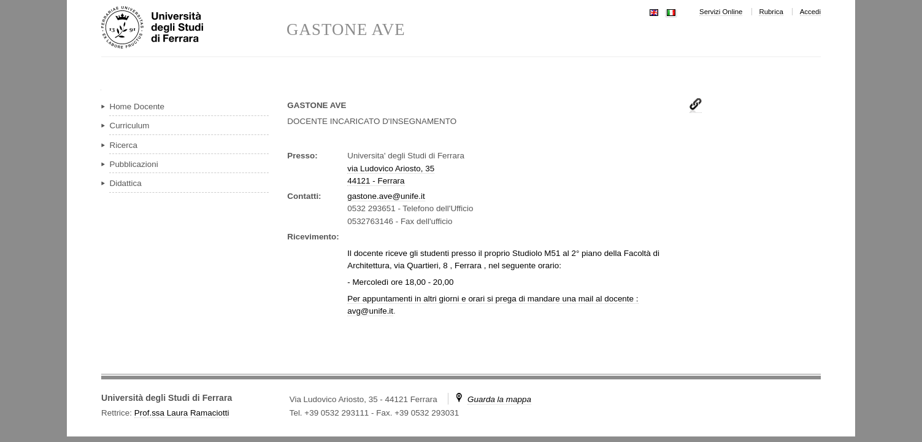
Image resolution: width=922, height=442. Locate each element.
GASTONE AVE (345, 29)
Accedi (810, 11)
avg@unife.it (370, 311)
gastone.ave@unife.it (386, 196)
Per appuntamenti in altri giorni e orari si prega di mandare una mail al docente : (492, 298)
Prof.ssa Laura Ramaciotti (181, 412)
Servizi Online (720, 11)
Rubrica (771, 11)
